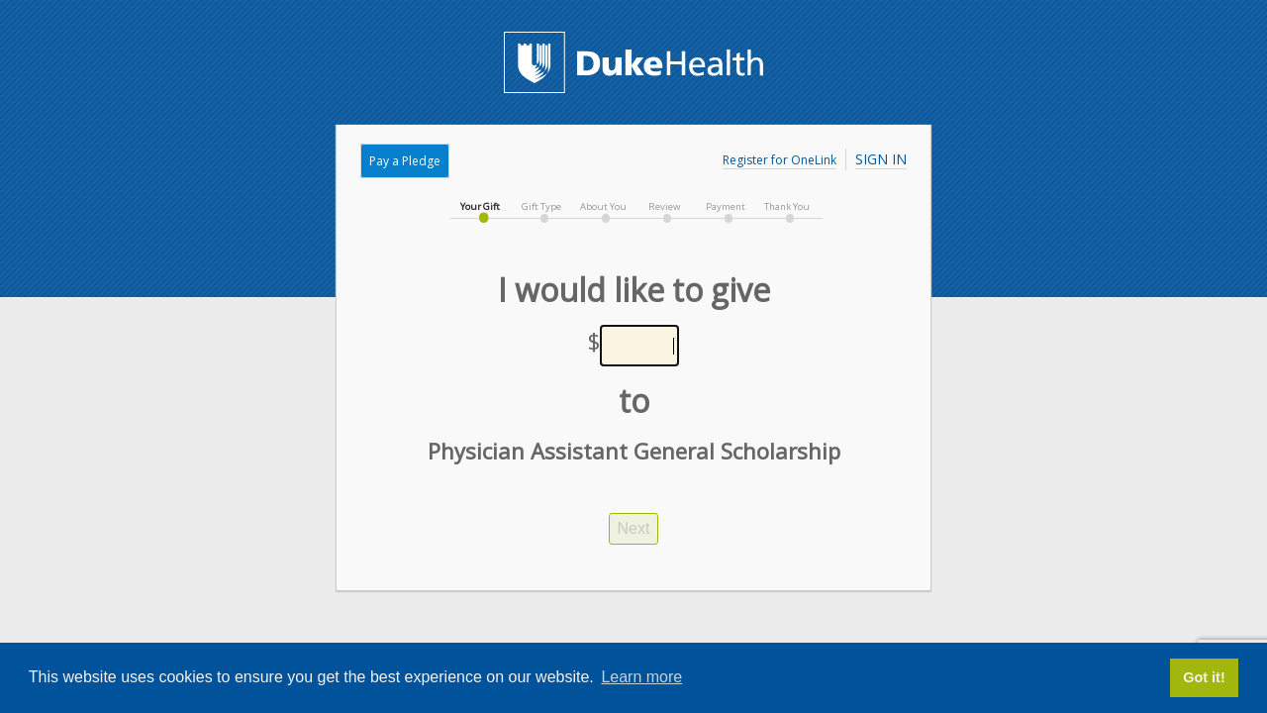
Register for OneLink (779, 160)
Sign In (881, 159)
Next (634, 528)
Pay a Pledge (404, 161)
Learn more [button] (641, 676)
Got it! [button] (1203, 677)
